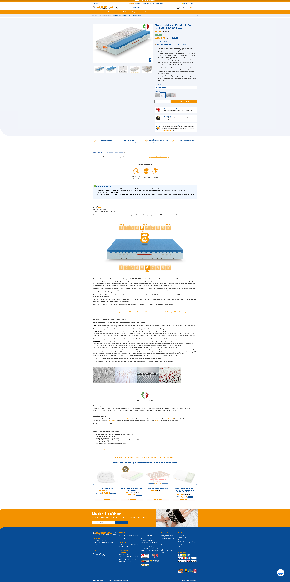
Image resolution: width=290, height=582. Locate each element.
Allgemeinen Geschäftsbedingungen (159, 157)
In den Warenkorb (184, 101)
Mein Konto (181, 535)
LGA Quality (111, 420)
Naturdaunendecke (106, 488)
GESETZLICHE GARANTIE (167, 552)
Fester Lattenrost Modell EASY (157, 488)
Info (162, 543)
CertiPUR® (126, 419)
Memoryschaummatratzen (111, 450)
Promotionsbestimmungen (167, 539)
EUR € (193, 3)
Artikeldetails (108, 152)
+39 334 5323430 (133, 535)
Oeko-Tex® (171, 419)
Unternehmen (164, 545)
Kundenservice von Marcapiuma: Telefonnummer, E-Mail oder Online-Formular (187, 543)
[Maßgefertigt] (176, 88)
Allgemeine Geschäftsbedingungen (167, 549)
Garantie (164, 119)
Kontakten (95, 3)
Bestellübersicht (182, 537)
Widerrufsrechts (167, 130)
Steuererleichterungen (166, 541)
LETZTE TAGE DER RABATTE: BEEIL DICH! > (145, 1)
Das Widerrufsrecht (166, 547)
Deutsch (185, 3)
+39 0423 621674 (123, 535)
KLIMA (95, 325)
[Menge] (162, 102)
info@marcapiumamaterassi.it (126, 538)
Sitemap (180, 546)
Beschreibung (97, 152)
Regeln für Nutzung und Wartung (167, 535)
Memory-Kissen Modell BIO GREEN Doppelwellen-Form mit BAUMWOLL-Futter (183, 490)
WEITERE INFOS (106, 500)
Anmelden (180, 539)
